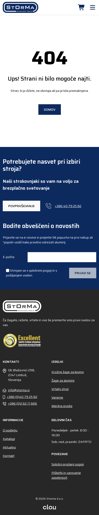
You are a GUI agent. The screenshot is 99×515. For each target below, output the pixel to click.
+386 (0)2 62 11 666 (20, 403)
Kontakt (8, 455)
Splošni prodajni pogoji (67, 464)
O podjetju (10, 430)
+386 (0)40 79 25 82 (20, 396)
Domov (49, 109)
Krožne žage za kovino (67, 371)
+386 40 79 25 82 (63, 206)
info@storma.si (16, 390)
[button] (81, 7)
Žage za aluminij (62, 380)
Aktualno (9, 447)
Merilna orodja (61, 405)
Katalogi (9, 438)
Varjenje (57, 397)
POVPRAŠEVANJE (21, 205)
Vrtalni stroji (60, 388)
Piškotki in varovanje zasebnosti (66, 475)
